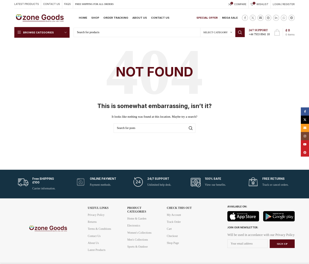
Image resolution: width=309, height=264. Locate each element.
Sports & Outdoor (137, 246)
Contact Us (94, 236)
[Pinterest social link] (268, 18)
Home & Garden (136, 218)
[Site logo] (39, 17)
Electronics (133, 225)
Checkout (172, 236)
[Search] (159, 32)
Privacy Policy (96, 214)
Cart (169, 228)
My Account (174, 214)
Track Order (174, 221)
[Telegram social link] (292, 18)
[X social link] (253, 18)
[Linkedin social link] (276, 18)
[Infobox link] (39, 184)
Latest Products (97, 249)
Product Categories (136, 209)
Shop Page (173, 243)
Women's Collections (139, 232)
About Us (93, 243)
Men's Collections (137, 239)
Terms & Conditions (99, 228)
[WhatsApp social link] (284, 18)
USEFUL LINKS (98, 207)
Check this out (179, 207)
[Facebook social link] (245, 18)
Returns (92, 221)
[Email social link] (260, 18)
